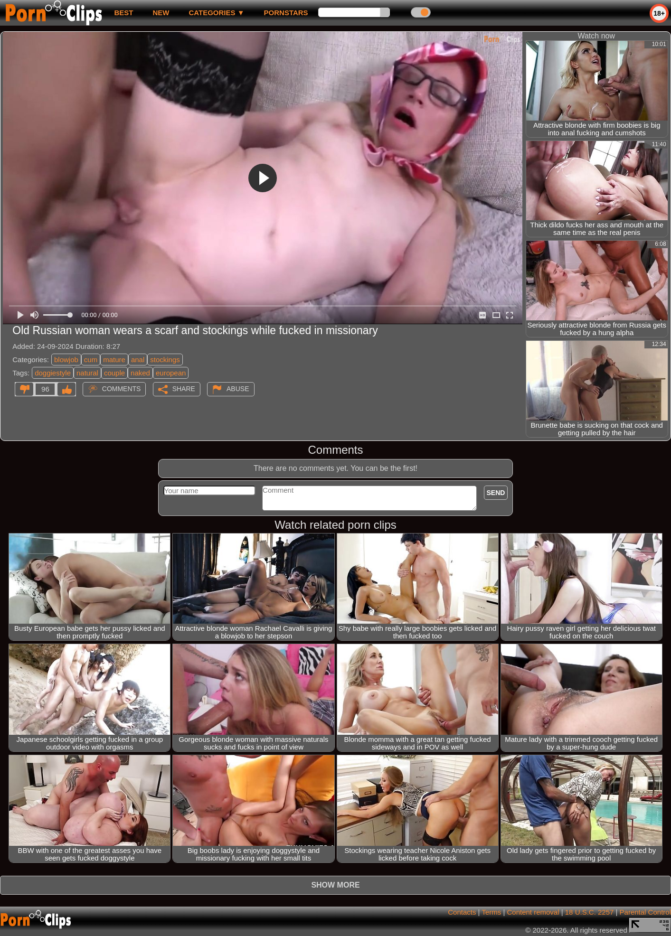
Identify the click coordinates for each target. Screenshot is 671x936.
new (160, 13)
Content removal (533, 912)
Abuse (238, 389)
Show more (335, 885)
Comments (121, 389)
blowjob (66, 360)
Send (496, 492)
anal (137, 360)
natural (87, 373)
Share (183, 389)
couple (114, 373)
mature (114, 360)
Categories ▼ (216, 13)
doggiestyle (53, 373)
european (171, 373)
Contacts (462, 912)
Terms (491, 912)
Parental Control (645, 912)
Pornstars (286, 13)
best (123, 13)
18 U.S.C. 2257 (589, 912)
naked (140, 373)
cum (90, 360)
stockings (165, 360)
